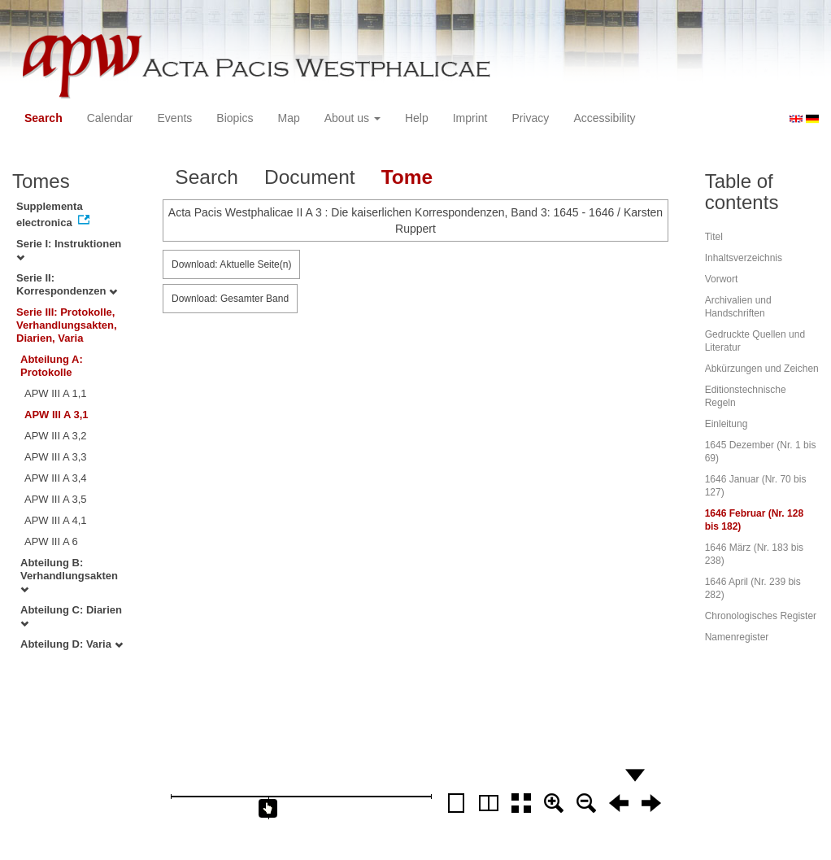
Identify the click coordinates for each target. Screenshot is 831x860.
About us (352, 117)
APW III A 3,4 (55, 478)
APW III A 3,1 (56, 414)
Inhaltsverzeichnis (743, 258)
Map (288, 117)
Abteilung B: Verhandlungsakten (69, 575)
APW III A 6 (51, 541)
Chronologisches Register (760, 616)
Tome (407, 177)
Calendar (110, 117)
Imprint (470, 117)
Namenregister (737, 637)
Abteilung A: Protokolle (51, 365)
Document (309, 177)
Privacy (530, 117)
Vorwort (721, 279)
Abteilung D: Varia (71, 644)
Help (417, 117)
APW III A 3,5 (55, 499)
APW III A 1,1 (55, 393)
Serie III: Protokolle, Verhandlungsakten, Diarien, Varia (66, 325)
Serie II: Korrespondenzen (66, 284)
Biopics (234, 117)
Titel (714, 236)
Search (43, 117)
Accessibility (604, 117)
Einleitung (726, 424)
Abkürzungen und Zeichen (762, 368)
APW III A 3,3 (55, 457)
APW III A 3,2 (55, 436)
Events (175, 117)
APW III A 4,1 (55, 520)
